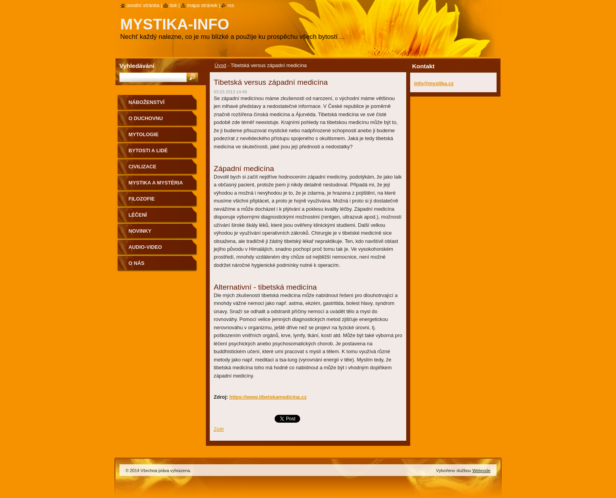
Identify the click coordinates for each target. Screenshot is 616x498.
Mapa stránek (202, 5)
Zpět (219, 429)
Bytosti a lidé (148, 150)
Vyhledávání (136, 65)
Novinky (139, 231)
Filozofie (141, 199)
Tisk (173, 5)
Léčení (137, 215)
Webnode (481, 470)
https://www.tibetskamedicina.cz (268, 397)
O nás (136, 263)
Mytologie (143, 134)
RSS (230, 5)
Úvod (220, 65)
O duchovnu (145, 118)
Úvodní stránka (143, 5)
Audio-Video (145, 247)
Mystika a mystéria (155, 183)
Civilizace (142, 167)
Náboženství (146, 102)
